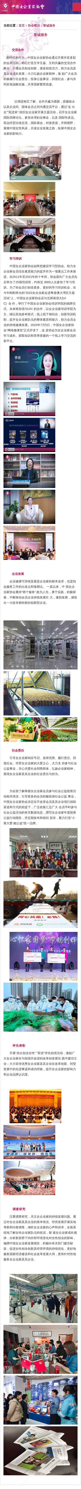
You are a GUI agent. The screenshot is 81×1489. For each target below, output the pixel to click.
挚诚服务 (49, 25)
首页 (22, 25)
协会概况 (34, 25)
